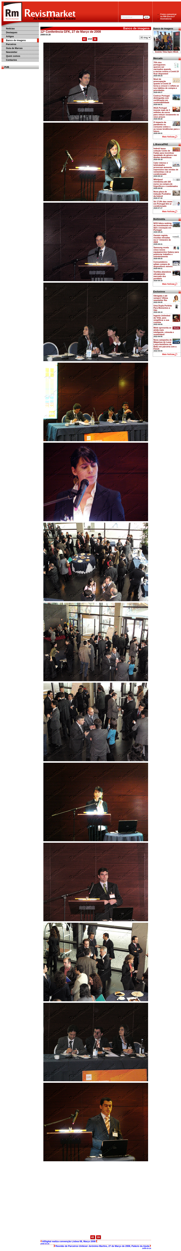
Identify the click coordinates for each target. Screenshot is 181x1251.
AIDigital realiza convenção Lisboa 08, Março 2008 (68, 1242)
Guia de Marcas (14, 48)
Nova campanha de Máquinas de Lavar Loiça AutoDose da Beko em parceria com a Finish (165, 344)
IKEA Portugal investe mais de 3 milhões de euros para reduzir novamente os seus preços (166, 112)
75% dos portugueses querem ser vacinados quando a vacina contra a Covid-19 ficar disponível (166, 68)
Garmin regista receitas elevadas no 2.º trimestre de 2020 (162, 238)
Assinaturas (166, 19)
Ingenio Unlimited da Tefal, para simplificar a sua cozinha (162, 318)
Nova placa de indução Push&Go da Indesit (162, 193)
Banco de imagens (16, 40)
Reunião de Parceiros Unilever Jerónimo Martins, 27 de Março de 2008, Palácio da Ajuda (102, 1247)
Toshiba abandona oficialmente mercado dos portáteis (162, 275)
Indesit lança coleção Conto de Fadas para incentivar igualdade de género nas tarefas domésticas (165, 153)
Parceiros (11, 44)
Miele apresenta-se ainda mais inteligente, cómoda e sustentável (164, 331)
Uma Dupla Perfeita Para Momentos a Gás (163, 308)
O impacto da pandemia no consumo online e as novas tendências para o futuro (167, 126)
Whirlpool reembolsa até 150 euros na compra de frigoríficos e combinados (166, 182)
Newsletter (11, 52)
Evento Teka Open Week (166, 52)
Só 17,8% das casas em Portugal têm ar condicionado (163, 203)
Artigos (10, 36)
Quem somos (13, 56)
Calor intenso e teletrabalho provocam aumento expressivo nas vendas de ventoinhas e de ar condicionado (166, 168)
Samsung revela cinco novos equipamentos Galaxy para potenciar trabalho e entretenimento (166, 252)
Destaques (11, 32)
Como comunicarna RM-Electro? (168, 15)
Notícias (10, 28)
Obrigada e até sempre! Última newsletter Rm (161, 298)
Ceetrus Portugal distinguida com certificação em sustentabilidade (162, 99)
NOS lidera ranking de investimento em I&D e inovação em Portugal (163, 226)
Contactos (11, 60)
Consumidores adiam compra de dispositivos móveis (163, 264)
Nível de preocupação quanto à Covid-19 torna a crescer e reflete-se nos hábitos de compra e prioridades (166, 84)
